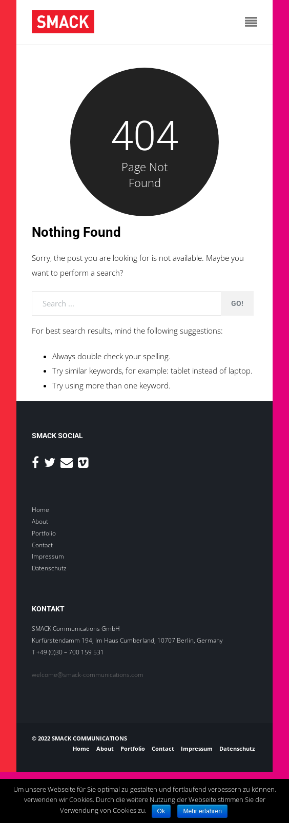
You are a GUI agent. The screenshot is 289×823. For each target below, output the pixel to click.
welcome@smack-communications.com (87, 674)
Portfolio (44, 533)
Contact (42, 545)
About (40, 521)
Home (40, 509)
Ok (161, 811)
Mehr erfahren (202, 811)
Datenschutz (49, 568)
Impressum (48, 556)
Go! (237, 303)
